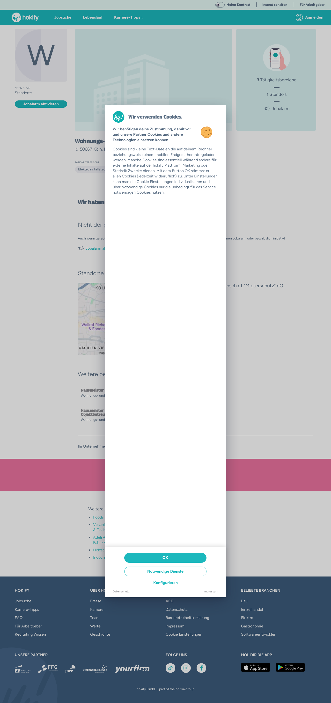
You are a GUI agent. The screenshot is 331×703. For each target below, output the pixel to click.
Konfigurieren (165, 582)
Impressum (211, 591)
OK (165, 557)
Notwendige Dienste (165, 571)
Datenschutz (121, 591)
